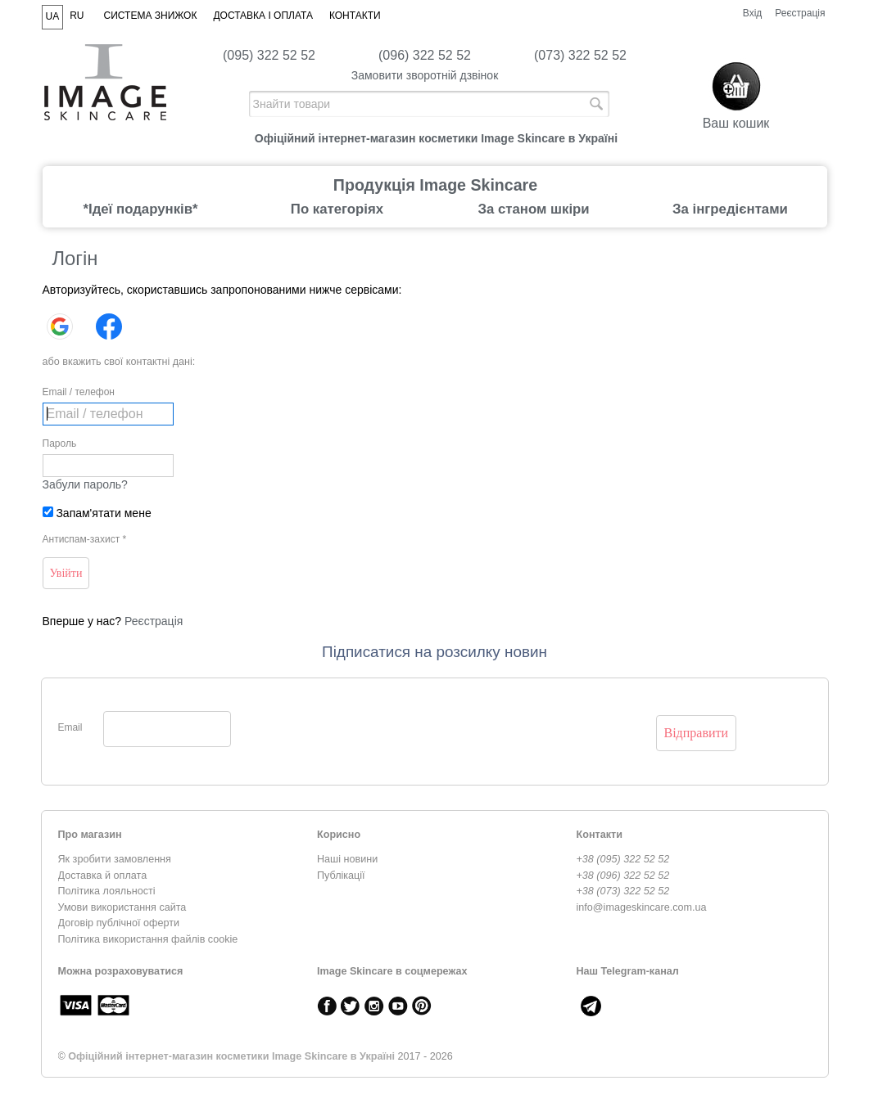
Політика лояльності (107, 891)
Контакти (355, 15)
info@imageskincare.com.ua (642, 907)
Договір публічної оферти (118, 923)
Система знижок (150, 15)
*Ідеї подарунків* (140, 209)
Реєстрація (800, 13)
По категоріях (337, 209)
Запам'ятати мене (97, 513)
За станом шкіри (533, 209)
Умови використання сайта (122, 907)
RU (77, 15)
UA (53, 16)
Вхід (753, 13)
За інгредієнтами (730, 209)
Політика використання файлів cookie (148, 939)
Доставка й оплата (102, 875)
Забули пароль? (85, 484)
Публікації (341, 875)
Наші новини (347, 859)
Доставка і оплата (263, 15)
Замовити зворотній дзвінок (425, 75)
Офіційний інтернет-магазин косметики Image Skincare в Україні (231, 1056)
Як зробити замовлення (114, 859)
